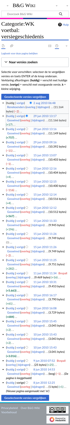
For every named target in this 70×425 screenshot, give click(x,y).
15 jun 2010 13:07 (45, 155)
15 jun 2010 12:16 (45, 168)
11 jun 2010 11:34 (45, 273)
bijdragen (43, 107)
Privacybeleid (9, 408)
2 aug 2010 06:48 (44, 103)
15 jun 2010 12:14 (45, 194)
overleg (30, 107)
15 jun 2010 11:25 (45, 260)
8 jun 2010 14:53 (44, 369)
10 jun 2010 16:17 (45, 295)
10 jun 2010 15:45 (45, 321)
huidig (10, 116)
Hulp (63, 24)
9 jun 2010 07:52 (44, 360)
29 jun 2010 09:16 (45, 142)
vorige (20, 103)
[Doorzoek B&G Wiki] (35, 14)
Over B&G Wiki (30, 408)
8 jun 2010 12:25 (44, 382)
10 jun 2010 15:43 (45, 334)
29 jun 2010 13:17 (45, 116)
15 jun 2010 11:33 (45, 220)
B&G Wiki (24, 5)
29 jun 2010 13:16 (45, 129)
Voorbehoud (9, 412)
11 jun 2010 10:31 (45, 282)
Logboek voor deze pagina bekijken (19, 53)
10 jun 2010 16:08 (45, 308)
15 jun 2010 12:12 (45, 207)
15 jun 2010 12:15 (45, 181)
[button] (35, 62)
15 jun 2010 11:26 (45, 233)
